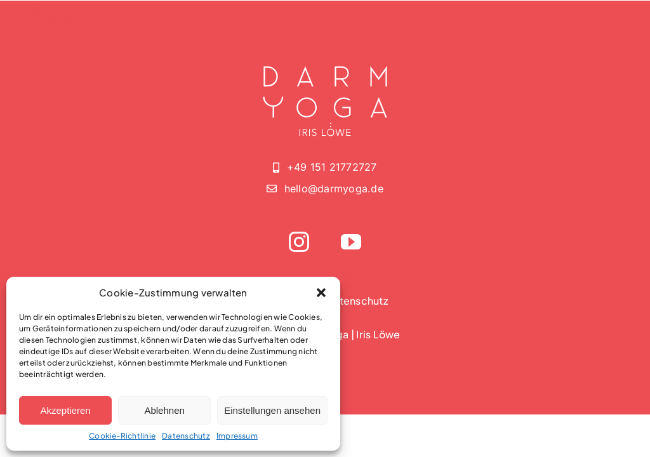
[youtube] (351, 242)
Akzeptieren (65, 410)
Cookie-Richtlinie (122, 435)
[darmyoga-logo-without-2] (51, 12)
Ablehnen (164, 410)
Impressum (237, 435)
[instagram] (299, 242)
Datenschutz (186, 435)
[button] (321, 292)
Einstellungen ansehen (272, 410)
